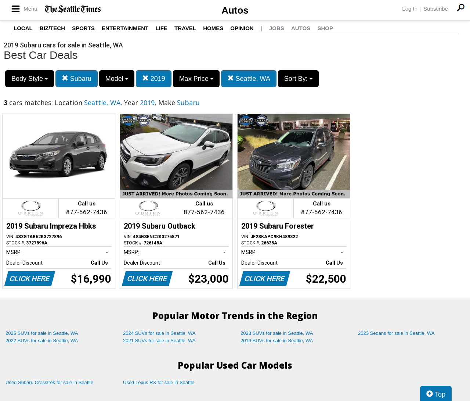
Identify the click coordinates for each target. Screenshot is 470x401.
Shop (325, 28)
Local (23, 28)
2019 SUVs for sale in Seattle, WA (277, 340)
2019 (153, 78)
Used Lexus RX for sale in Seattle (158, 382)
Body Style (29, 78)
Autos (235, 10)
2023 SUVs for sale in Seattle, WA (277, 333)
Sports (83, 28)
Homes (213, 28)
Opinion (241, 28)
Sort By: (298, 78)
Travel (185, 28)
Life (161, 28)
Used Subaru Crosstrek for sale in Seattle (49, 382)
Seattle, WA (248, 78)
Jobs (276, 28)
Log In (409, 9)
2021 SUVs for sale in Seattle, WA (159, 340)
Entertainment (125, 28)
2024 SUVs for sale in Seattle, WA (159, 333)
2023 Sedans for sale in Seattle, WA (396, 333)
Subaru (76, 78)
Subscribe (435, 9)
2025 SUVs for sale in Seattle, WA (42, 333)
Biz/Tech (52, 28)
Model (116, 78)
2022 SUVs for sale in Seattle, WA (42, 340)
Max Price (196, 78)
